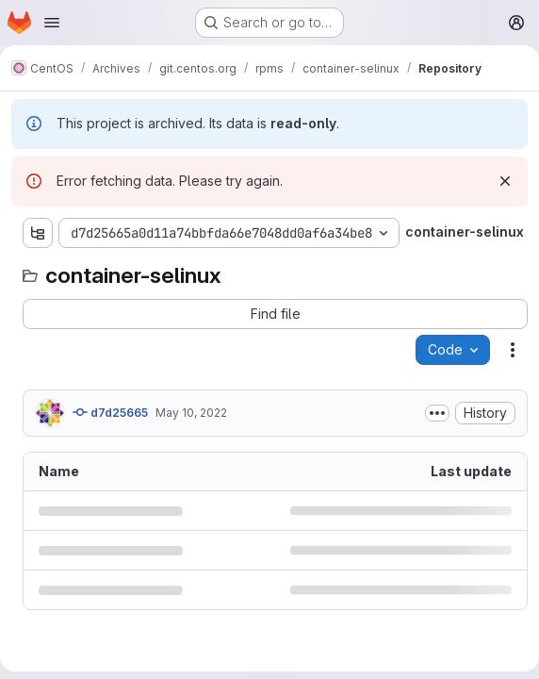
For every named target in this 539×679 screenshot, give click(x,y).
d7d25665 (110, 412)
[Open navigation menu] (52, 23)
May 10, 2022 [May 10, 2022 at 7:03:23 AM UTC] (191, 413)
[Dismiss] (505, 181)
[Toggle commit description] (437, 413)
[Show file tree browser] (38, 233)
